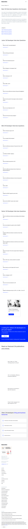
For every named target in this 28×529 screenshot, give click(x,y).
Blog (2, 483)
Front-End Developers (4, 491)
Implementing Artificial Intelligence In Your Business (8, 512)
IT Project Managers (4, 504)
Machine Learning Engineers (5, 489)
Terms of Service (3, 473)
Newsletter (3, 470)
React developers (3, 494)
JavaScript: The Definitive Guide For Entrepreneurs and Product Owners (11, 515)
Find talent (2, 480)
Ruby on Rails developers (5, 495)
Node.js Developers (4, 501)
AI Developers (3, 488)
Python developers (4, 497)
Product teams (3, 507)
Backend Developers (4, 492)
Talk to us (5, 336)
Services (2, 5)
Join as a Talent (22, 339)
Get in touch (11, 314)
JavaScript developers (4, 498)
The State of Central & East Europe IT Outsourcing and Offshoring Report (11, 518)
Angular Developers (4, 500)
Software (6, 5)
